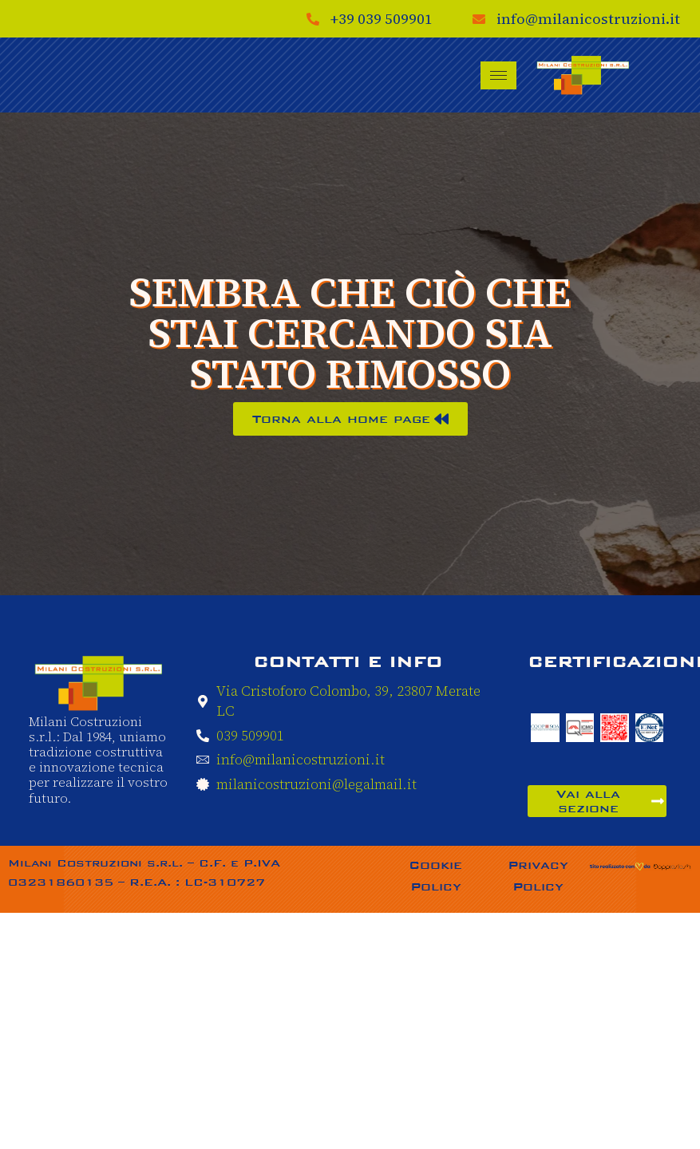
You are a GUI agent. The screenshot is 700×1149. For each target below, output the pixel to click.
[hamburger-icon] (498, 75)
